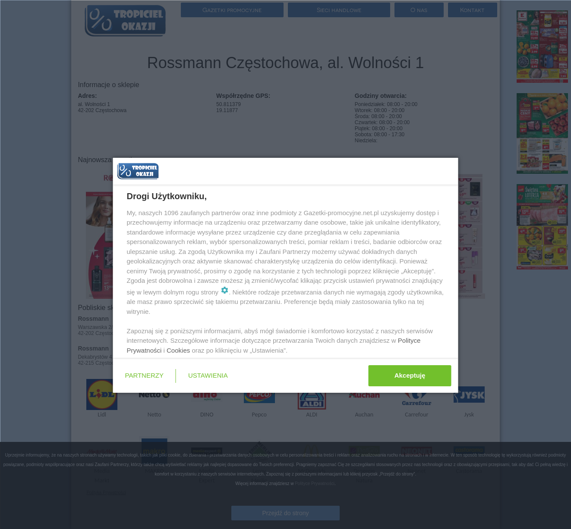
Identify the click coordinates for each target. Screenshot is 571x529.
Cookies (178, 350)
